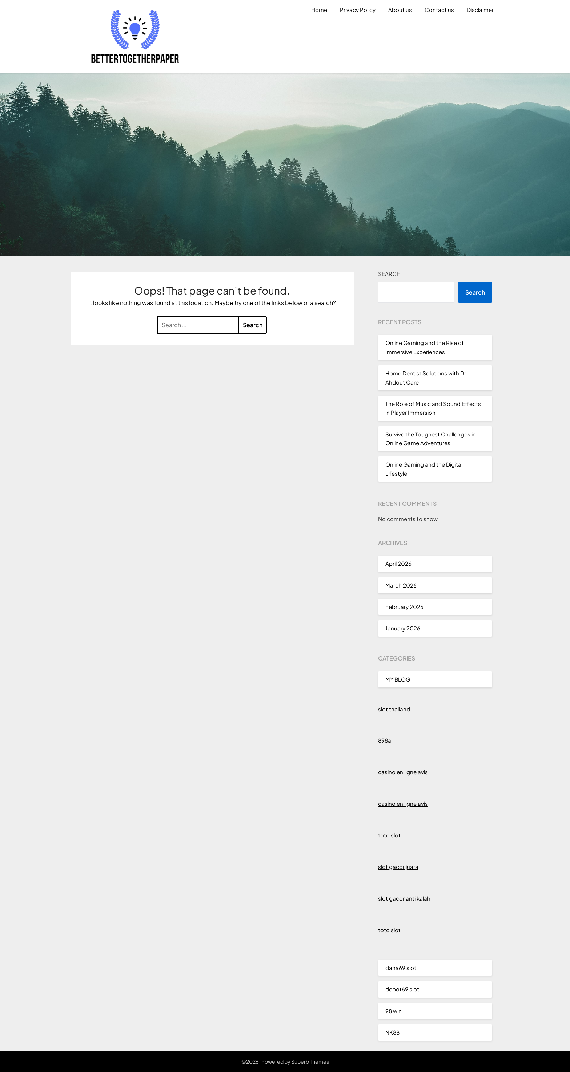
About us (400, 9)
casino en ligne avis (403, 771)
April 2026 (398, 563)
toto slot (389, 835)
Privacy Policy (358, 9)
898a (384, 740)
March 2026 (401, 585)
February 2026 (404, 606)
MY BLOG (397, 679)
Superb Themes (310, 1061)
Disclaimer (480, 9)
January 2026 (402, 628)
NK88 (392, 1032)
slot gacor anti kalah (404, 898)
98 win (393, 1010)
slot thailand (394, 709)
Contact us (439, 9)
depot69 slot (402, 989)
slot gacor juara (398, 866)
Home (319, 9)
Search (389, 273)
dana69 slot (400, 967)
